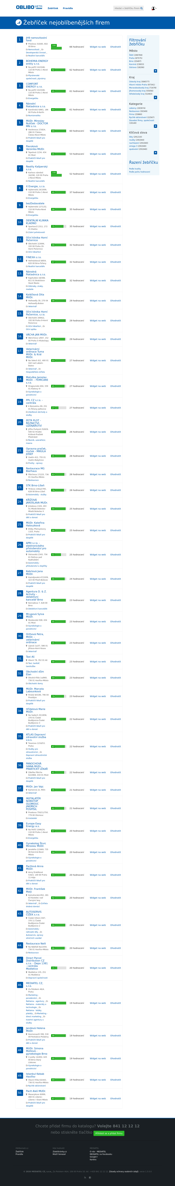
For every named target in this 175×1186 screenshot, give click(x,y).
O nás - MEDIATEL (98, 1152)
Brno (131, 61)
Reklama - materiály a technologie (36, 1005)
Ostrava (132, 67)
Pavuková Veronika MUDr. (35, 148)
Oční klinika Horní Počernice (36, 239)
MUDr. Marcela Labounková (35, 690)
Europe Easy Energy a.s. (33, 825)
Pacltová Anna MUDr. (34, 867)
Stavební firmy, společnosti (141, 120)
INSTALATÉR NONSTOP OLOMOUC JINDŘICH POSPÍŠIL (33, 804)
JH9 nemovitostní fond (36, 39)
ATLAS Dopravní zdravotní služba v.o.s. (36, 737)
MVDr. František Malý (35, 890)
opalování (133, 149)
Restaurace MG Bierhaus (35, 470)
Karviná (132, 64)
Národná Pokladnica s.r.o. (36, 273)
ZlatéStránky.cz (60, 1152)
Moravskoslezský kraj (139, 88)
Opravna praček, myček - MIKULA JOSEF (36, 451)
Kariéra (93, 1160)
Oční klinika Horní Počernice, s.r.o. (36, 313)
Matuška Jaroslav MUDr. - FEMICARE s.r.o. (37, 380)
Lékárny (132, 108)
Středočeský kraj (137, 94)
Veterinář (32, 306)
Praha (131, 58)
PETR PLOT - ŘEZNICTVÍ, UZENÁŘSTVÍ (34, 423)
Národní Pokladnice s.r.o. (36, 105)
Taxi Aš (30, 656)
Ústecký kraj (135, 82)
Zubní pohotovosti (36, 232)
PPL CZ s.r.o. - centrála (34, 401)
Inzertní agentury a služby (35, 1021)
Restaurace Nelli (36, 943)
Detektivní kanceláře (37, 609)
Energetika (33, 98)
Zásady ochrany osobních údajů (123, 1171)
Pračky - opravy (35, 463)
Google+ (94, 1157)
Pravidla (70, 8)
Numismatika (34, 115)
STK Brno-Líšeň (35, 485)
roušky (132, 140)
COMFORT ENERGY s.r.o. (34, 85)
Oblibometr (29, 8)
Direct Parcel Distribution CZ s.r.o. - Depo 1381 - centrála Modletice (37, 963)
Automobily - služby (37, 495)
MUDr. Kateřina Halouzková (35, 524)
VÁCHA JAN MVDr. (36, 334)
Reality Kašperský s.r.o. (37, 168)
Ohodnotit (115, 47)
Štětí (131, 55)
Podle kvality (135, 169)
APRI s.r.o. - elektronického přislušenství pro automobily (36, 547)
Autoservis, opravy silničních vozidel (34, 936)
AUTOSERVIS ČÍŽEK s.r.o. (33, 913)
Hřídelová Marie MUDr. (35, 710)
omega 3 (133, 146)
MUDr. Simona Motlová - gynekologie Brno (36, 1051)
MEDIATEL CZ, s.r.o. (34, 984)
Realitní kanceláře (36, 56)
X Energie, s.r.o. (35, 186)
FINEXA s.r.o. (33, 257)
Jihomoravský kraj (137, 91)
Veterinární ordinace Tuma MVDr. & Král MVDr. (35, 353)
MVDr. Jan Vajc (35, 786)
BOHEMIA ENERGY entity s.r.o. (37, 62)
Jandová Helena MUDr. (35, 1029)
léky (131, 137)
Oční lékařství (34, 252)
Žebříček (55, 8)
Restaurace (33, 480)
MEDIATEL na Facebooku (101, 1154)
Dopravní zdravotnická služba (36, 756)
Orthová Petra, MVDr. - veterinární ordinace (35, 638)
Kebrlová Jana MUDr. (34, 573)
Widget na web (98, 47)
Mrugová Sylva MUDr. (35, 615)
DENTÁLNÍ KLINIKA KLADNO (37, 222)
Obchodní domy (35, 683)
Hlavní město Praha (138, 85)
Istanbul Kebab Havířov (35, 1075)
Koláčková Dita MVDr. (35, 296)
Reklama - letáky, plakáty (34, 1012)
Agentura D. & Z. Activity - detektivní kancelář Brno (36, 595)
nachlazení (134, 143)
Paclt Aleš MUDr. (36, 1091)
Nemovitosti (33, 49)
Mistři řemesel (59, 1154)
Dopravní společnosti (38, 978)
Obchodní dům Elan (35, 673)
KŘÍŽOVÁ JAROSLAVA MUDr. (37, 501)
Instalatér (32, 818)
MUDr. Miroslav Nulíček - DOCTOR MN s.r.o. (37, 123)
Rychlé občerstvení (37, 1086)
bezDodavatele (35, 203)
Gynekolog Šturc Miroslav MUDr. (36, 845)
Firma (131, 114)
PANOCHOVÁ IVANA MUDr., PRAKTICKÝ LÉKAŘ (37, 766)
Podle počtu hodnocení (139, 172)
